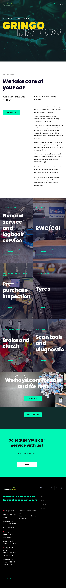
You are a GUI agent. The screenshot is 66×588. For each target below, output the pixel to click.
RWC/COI (48, 228)
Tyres (43, 288)
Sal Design (10, 578)
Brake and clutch (16, 343)
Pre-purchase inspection (17, 290)
